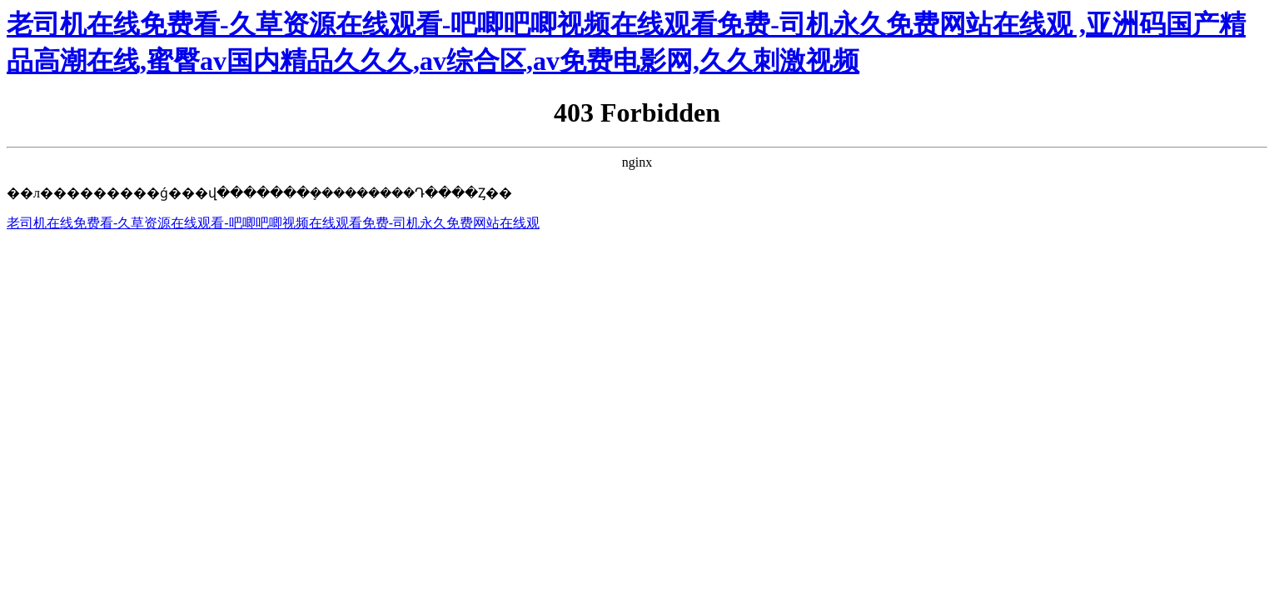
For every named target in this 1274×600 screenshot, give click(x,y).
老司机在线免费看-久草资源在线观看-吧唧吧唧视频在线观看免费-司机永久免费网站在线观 (273, 223)
